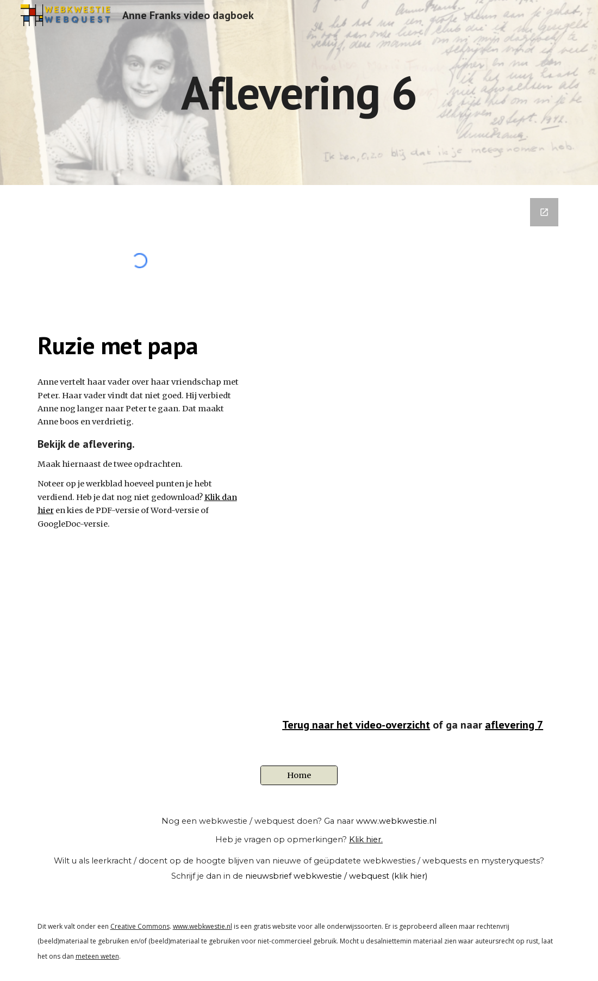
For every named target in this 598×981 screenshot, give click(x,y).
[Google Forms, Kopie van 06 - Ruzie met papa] (412, 454)
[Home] (299, 775)
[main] (299, 92)
